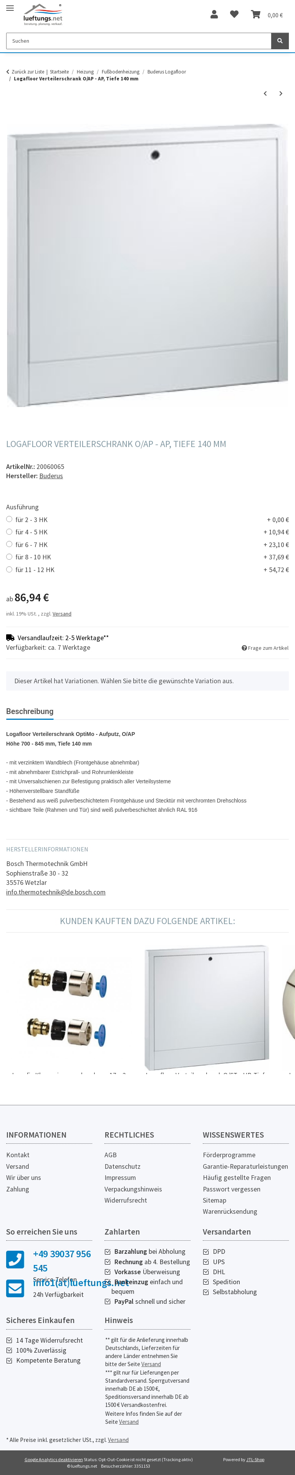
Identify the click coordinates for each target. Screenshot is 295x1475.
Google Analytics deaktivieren (54, 1459)
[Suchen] (139, 41)
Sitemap (214, 1200)
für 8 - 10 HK (152, 557)
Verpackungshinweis (133, 1189)
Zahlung (17, 1189)
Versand (62, 613)
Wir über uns (23, 1177)
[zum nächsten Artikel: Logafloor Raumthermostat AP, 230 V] (281, 93)
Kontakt (18, 1155)
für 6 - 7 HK (152, 545)
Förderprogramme (229, 1155)
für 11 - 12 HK (152, 570)
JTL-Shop (255, 1459)
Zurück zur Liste (28, 71)
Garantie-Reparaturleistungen (245, 1166)
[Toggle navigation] (10, 5)
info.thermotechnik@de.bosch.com (56, 892)
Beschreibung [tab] (29, 711)
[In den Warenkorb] (12, 119)
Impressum (120, 1177)
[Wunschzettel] (234, 14)
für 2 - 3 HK (152, 520)
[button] (214, 14)
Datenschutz (122, 1166)
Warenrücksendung (230, 1211)
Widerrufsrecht (125, 1200)
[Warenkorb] (267, 14)
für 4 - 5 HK (152, 532)
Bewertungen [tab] (88, 711)
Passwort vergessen (231, 1189)
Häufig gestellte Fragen (237, 1177)
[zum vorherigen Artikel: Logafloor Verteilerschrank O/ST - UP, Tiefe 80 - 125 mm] (265, 93)
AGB (110, 1155)
